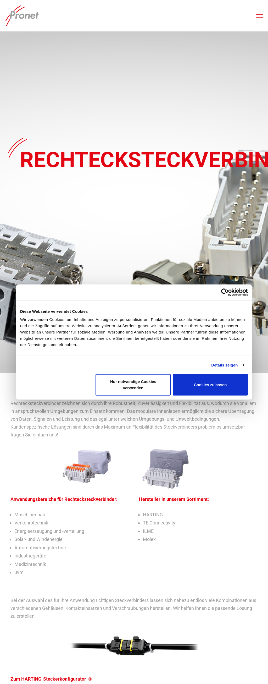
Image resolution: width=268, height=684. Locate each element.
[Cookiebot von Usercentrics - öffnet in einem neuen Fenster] (225, 292)
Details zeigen (224, 365)
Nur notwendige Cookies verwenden (133, 384)
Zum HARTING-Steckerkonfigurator (48, 679)
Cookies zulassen (210, 384)
